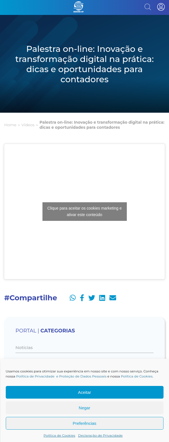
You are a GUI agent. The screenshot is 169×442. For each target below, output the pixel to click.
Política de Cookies (137, 376)
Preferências (84, 423)
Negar (84, 407)
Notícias (24, 347)
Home (10, 124)
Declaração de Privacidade (100, 435)
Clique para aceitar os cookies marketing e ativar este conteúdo (84, 211)
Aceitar (84, 392)
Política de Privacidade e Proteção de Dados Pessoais (61, 376)
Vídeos (27, 124)
